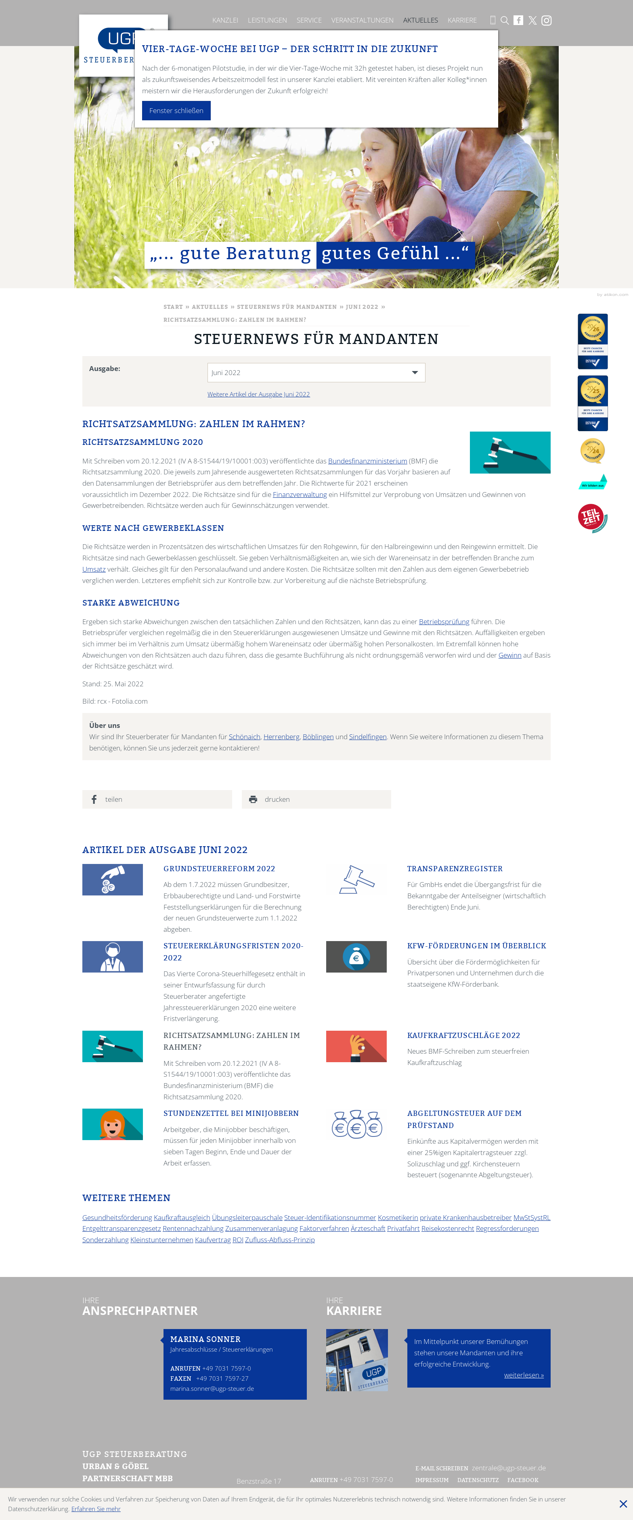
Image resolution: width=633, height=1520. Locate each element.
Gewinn (510, 655)
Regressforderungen (507, 1228)
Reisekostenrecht (447, 1228)
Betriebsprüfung (444, 621)
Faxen (180, 1379)
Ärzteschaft (368, 1228)
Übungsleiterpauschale (247, 1217)
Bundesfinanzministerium (367, 460)
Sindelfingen (368, 736)
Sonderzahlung (105, 1239)
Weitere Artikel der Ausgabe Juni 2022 (259, 394)
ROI (238, 1239)
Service (309, 20)
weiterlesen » (524, 1375)
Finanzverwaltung (300, 494)
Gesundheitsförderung (117, 1217)
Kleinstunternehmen (161, 1239)
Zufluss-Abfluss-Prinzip (280, 1239)
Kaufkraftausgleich (182, 1217)
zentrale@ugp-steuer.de (509, 1467)
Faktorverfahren (324, 1228)
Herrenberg (282, 736)
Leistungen (267, 20)
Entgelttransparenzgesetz (121, 1228)
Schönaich (244, 736)
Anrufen (185, 1369)
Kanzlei (225, 20)
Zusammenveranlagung (261, 1228)
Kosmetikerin (398, 1217)
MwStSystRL (532, 1217)
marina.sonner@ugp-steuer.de (212, 1388)
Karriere (462, 20)
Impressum (432, 1481)
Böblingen (318, 736)
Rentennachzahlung (193, 1228)
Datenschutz (478, 1481)
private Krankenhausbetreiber (466, 1217)
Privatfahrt (403, 1228)
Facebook (523, 1481)
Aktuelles (420, 20)
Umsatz (94, 569)
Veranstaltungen (362, 20)
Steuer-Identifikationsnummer (330, 1217)
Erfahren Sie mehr (96, 1509)
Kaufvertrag (213, 1239)
